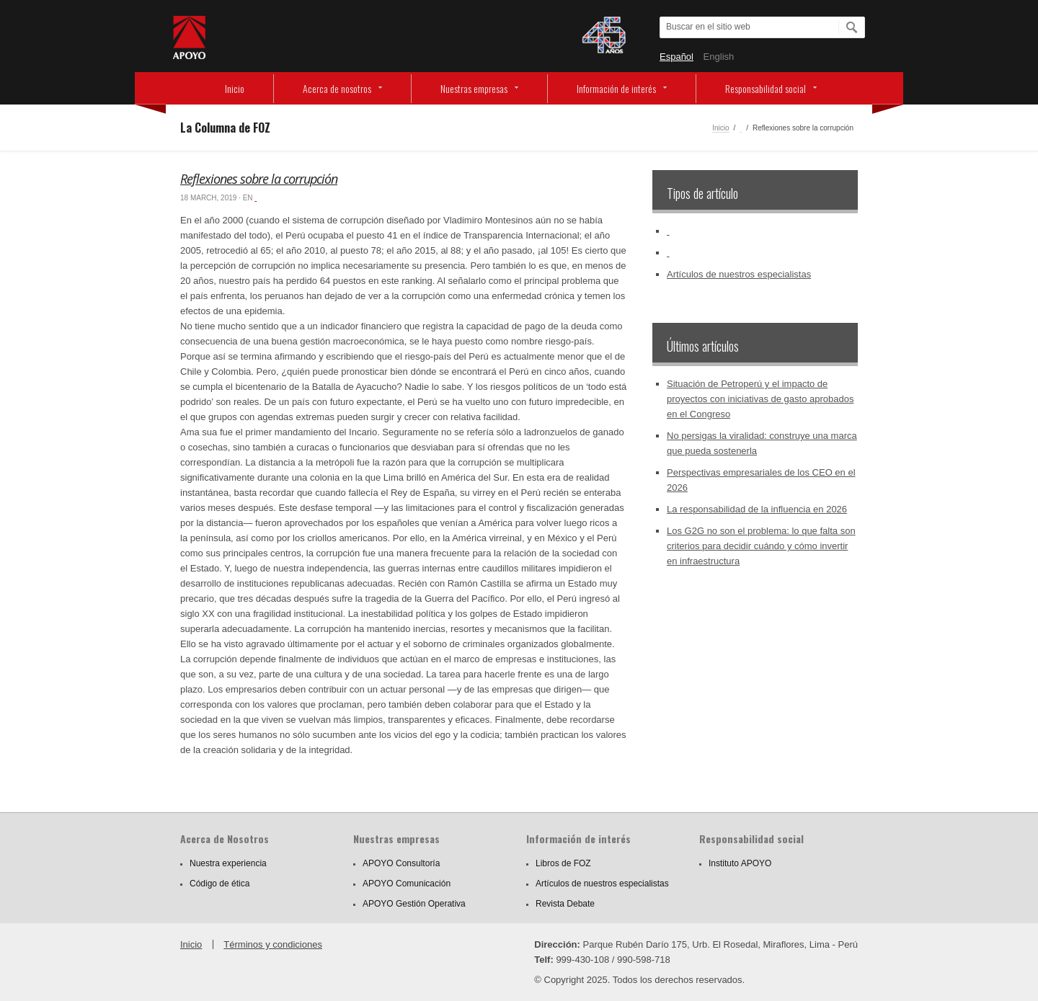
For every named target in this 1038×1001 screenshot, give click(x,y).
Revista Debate (565, 904)
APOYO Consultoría (401, 863)
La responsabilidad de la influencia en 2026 (757, 509)
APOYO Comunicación (407, 883)
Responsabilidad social (765, 88)
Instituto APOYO (740, 863)
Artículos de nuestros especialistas (739, 274)
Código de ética (219, 883)
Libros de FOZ (563, 863)
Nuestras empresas (473, 88)
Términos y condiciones (272, 944)
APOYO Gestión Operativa (414, 904)
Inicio (234, 88)
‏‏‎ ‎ (741, 128)
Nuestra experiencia (228, 863)
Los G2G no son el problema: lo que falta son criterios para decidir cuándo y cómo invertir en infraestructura (761, 545)
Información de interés (616, 88)
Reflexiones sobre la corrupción (258, 178)
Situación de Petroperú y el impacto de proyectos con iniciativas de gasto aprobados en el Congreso (760, 398)
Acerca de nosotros (337, 88)
